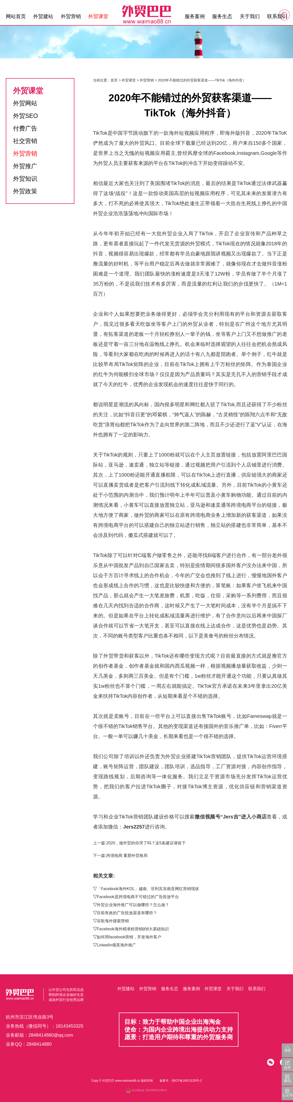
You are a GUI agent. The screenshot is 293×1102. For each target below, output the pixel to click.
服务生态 (222, 16)
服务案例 (195, 16)
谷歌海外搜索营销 (113, 921)
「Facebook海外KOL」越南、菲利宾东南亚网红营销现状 (148, 889)
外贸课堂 (98, 16)
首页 (114, 80)
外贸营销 (71, 16)
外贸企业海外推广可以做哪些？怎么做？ (133, 905)
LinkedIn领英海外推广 (116, 945)
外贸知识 (25, 178)
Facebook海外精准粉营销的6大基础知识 (133, 929)
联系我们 (277, 16)
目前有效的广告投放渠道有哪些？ (127, 913)
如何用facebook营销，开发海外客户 (129, 937)
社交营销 (25, 140)
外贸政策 (25, 191)
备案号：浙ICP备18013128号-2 (181, 1080)
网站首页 (16, 16)
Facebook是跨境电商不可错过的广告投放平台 (138, 897)
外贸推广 (25, 166)
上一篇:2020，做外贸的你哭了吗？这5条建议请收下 (139, 843)
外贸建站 (43, 16)
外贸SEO (25, 115)
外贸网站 (25, 103)
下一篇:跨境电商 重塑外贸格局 (120, 855)
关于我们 (250, 16)
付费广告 (25, 128)
